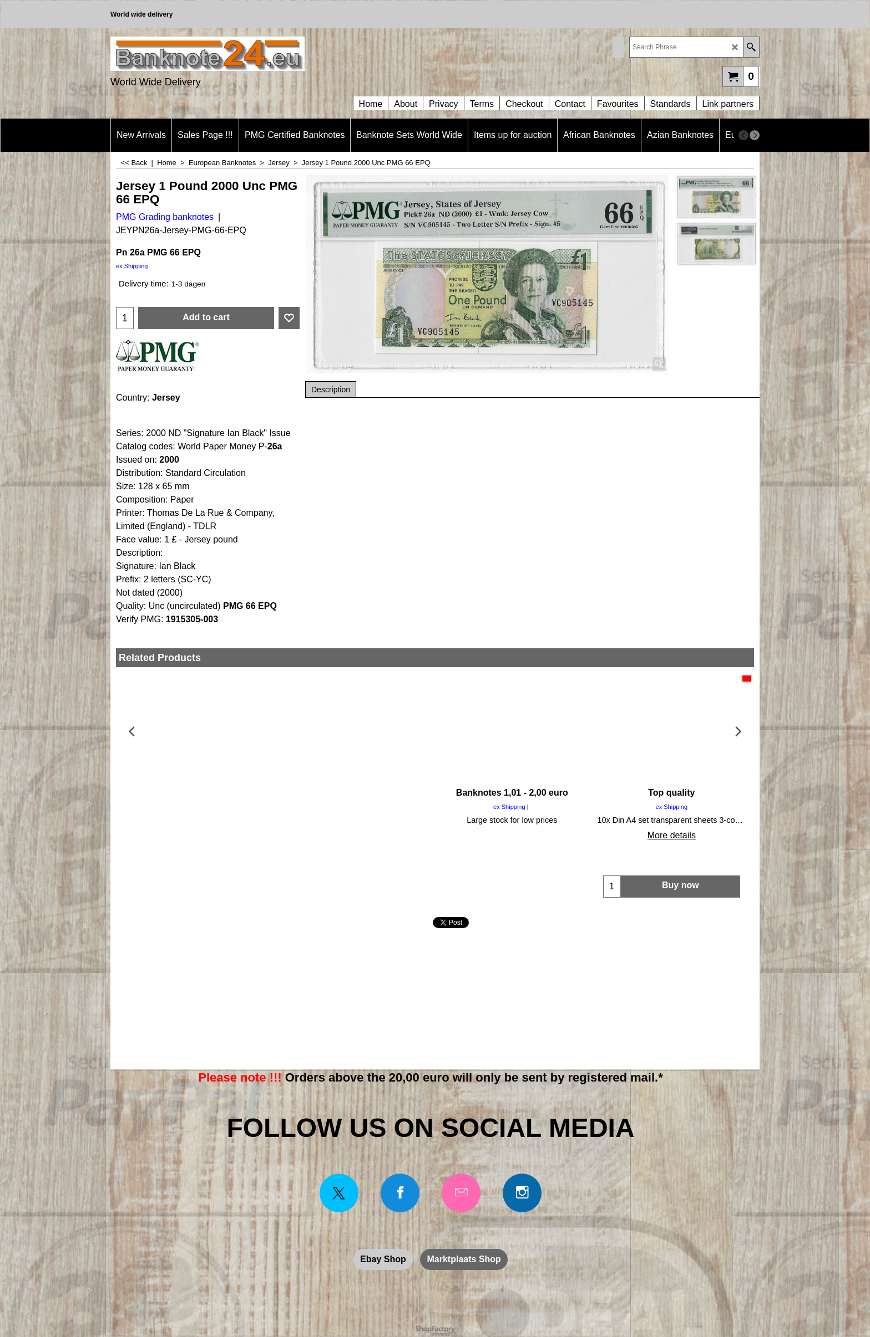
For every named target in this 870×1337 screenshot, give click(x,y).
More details (195, 835)
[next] (755, 135)
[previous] (743, 135)
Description (330, 389)
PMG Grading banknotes (165, 217)
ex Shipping (132, 266)
